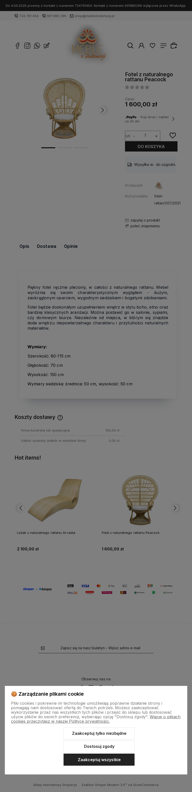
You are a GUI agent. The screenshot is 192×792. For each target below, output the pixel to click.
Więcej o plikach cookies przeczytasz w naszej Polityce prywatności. (95, 719)
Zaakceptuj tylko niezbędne (99, 733)
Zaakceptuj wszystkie (99, 759)
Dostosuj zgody (99, 746)
